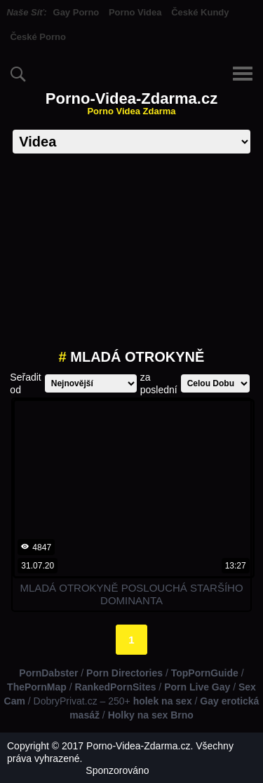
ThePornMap (37, 687)
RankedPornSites (115, 687)
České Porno (37, 37)
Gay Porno (76, 12)
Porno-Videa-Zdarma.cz (131, 103)
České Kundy (200, 12)
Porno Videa (135, 12)
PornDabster (48, 673)
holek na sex (162, 701)
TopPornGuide (204, 673)
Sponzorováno (117, 770)
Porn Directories (124, 673)
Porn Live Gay (197, 687)
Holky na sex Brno (151, 715)
